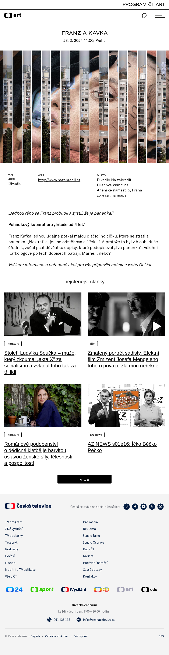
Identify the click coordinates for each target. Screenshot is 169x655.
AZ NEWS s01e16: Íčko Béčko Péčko (122, 447)
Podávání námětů (95, 563)
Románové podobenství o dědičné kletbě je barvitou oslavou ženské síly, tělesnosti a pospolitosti (38, 453)
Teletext (11, 542)
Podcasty (11, 549)
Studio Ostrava (93, 542)
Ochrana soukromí (56, 636)
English (35, 636)
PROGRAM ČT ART (144, 4)
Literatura (13, 344)
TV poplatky (14, 535)
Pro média (90, 522)
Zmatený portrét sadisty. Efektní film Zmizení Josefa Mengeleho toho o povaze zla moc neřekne (123, 359)
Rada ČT (89, 549)
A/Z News (96, 435)
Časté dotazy (92, 569)
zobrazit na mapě (112, 195)
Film (93, 344)
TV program (13, 522)
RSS (161, 636)
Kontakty (90, 576)
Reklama (89, 529)
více (84, 479)
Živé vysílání (13, 529)
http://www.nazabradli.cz (59, 179)
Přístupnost (81, 636)
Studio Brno (91, 535)
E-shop (10, 563)
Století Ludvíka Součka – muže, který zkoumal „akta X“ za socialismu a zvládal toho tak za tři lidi (40, 362)
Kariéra (88, 556)
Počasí (10, 556)
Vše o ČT (11, 576)
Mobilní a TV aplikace (20, 569)
